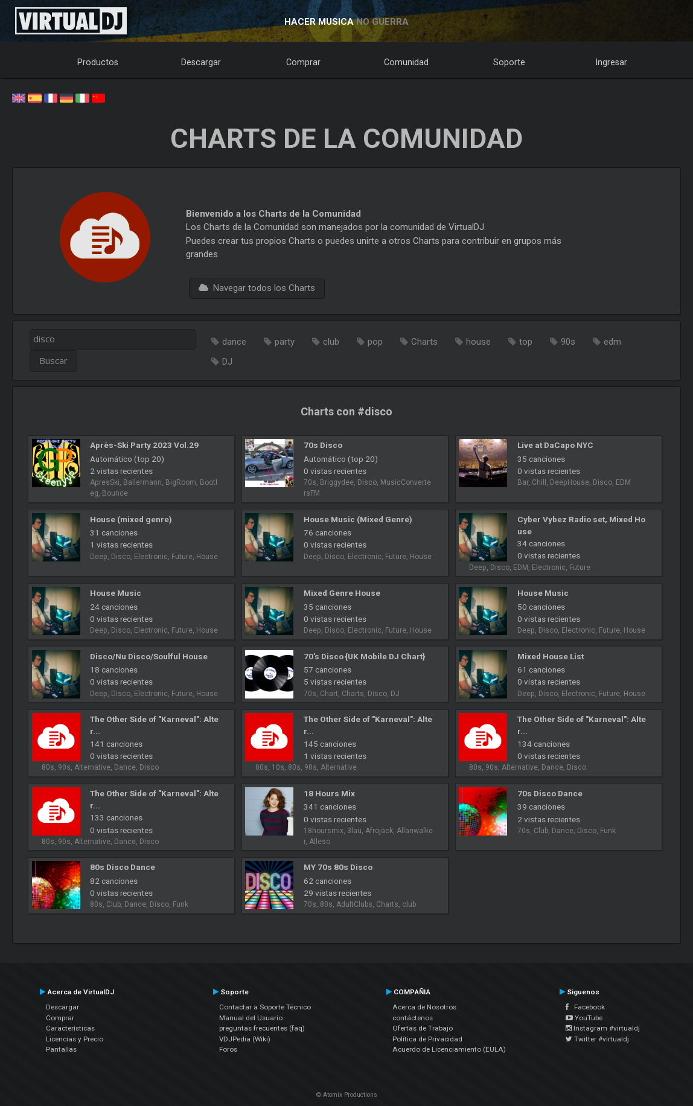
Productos (97, 62)
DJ (227, 361)
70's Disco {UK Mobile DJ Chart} (364, 656)
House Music (115, 593)
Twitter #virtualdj (597, 1039)
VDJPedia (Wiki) (244, 1039)
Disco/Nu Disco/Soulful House (149, 656)
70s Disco (323, 445)
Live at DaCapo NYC (555, 445)
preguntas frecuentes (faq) (262, 1028)
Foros (228, 1049)
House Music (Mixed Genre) (358, 519)
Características (70, 1028)
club (331, 341)
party (285, 341)
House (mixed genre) (131, 519)
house (478, 341)
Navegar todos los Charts (257, 288)
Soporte (509, 62)
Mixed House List (550, 656)
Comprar (303, 62)
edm (612, 341)
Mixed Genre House (342, 593)
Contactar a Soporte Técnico (265, 1007)
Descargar (201, 62)
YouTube (584, 1018)
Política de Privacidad (427, 1039)
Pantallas (61, 1049)
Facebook (585, 1007)
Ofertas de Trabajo (422, 1028)
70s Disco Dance (550, 793)
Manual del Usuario (251, 1018)
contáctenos (412, 1018)
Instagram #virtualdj (603, 1028)
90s (568, 341)
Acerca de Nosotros (424, 1007)
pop (375, 341)
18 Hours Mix (329, 793)
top (525, 341)
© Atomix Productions (346, 1095)
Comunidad (406, 62)
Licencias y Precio (74, 1039)
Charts (424, 341)
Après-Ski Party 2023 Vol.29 (144, 445)
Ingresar (611, 62)
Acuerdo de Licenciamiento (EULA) (449, 1049)
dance (234, 341)
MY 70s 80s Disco (338, 867)
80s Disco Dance (122, 867)
